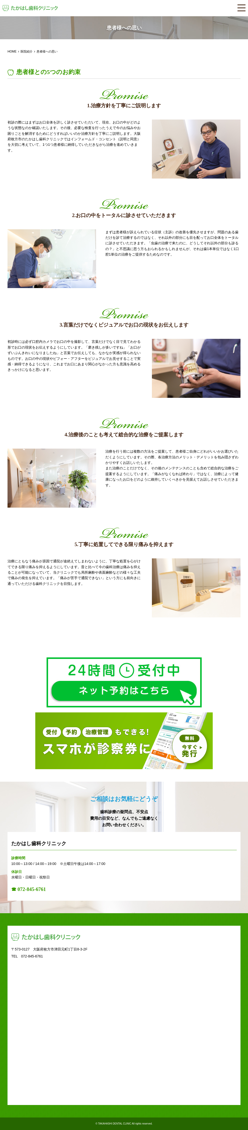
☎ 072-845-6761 (28, 889)
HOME (12, 51)
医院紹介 (27, 51)
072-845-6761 (32, 956)
